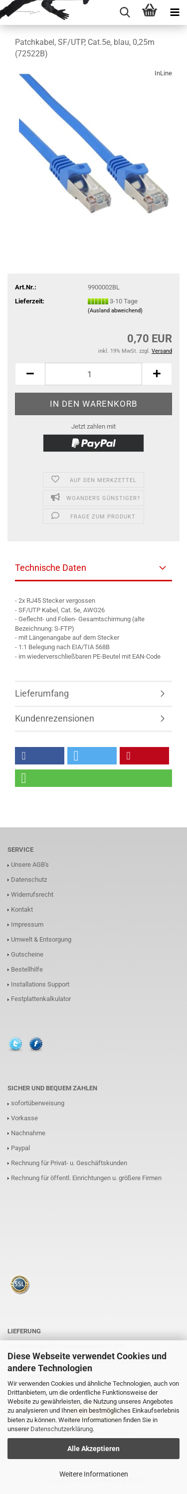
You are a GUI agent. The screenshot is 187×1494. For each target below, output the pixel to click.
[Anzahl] (93, 374)
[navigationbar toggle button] (174, 12)
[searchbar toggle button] (124, 12)
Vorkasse (24, 1118)
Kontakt (22, 909)
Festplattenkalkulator (41, 998)
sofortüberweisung (37, 1103)
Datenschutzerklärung (61, 1429)
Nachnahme (28, 1133)
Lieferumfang (42, 693)
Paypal (20, 1148)
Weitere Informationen (93, 1474)
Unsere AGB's (30, 864)
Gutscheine (27, 954)
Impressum (27, 924)
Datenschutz (29, 879)
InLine (163, 73)
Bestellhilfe (27, 969)
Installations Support (40, 984)
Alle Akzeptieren (93, 1449)
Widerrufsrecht (32, 894)
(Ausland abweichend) (115, 310)
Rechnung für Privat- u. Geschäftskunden (69, 1163)
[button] (39, 755)
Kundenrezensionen (54, 718)
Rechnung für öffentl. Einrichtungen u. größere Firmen (86, 1178)
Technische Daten (50, 567)
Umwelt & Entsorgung (41, 939)
